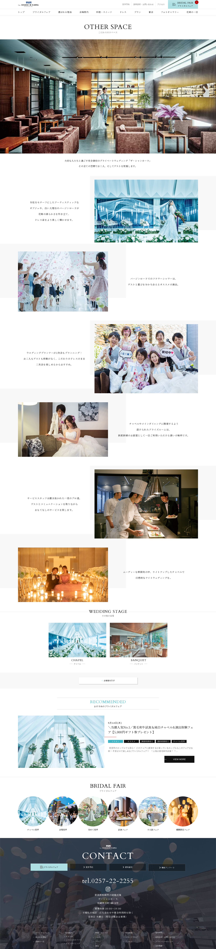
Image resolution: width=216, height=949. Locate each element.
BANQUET (138, 660)
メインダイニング (73, 939)
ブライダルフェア (42, 12)
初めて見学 (92, 827)
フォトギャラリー (170, 12)
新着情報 (129, 928)
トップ (21, 12)
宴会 (151, 12)
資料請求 (125, 863)
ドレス (123, 12)
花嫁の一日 (192, 12)
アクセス (161, 4)
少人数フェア (153, 827)
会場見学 (62, 827)
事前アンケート (158, 863)
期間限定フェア (184, 827)
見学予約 (126, 4)
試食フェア (123, 827)
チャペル (69, 932)
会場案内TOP (109, 680)
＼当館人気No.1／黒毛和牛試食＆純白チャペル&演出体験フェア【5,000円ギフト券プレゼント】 (150, 729)
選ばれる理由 (65, 12)
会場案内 (84, 12)
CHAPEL (77, 660)
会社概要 (159, 941)
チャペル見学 (31, 827)
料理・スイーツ (104, 12)
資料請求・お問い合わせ (143, 4)
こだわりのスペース (74, 935)
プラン (137, 12)
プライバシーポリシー (164, 937)
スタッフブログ (131, 933)
